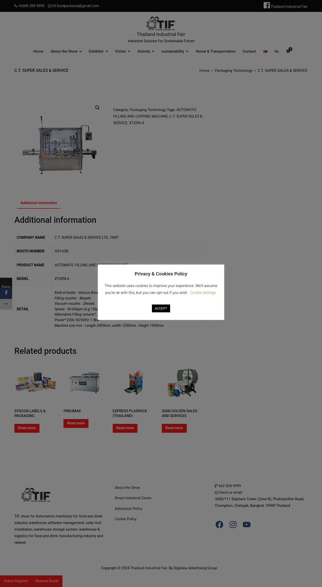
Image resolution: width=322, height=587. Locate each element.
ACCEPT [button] (161, 308)
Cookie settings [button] (203, 292)
